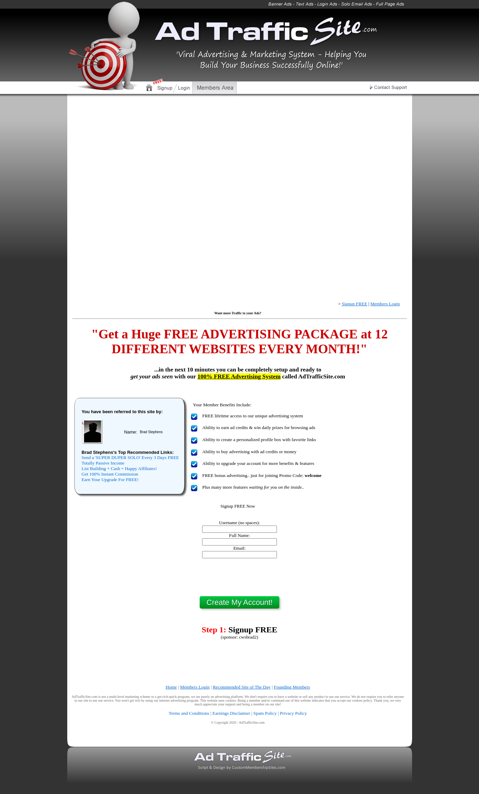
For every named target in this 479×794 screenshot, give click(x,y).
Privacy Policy (293, 713)
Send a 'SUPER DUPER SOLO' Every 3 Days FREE (130, 457)
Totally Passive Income (103, 463)
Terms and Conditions (189, 713)
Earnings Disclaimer (231, 713)
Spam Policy (265, 713)
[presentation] (239, 577)
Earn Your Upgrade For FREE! (110, 479)
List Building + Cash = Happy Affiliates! (119, 468)
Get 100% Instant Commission (110, 474)
